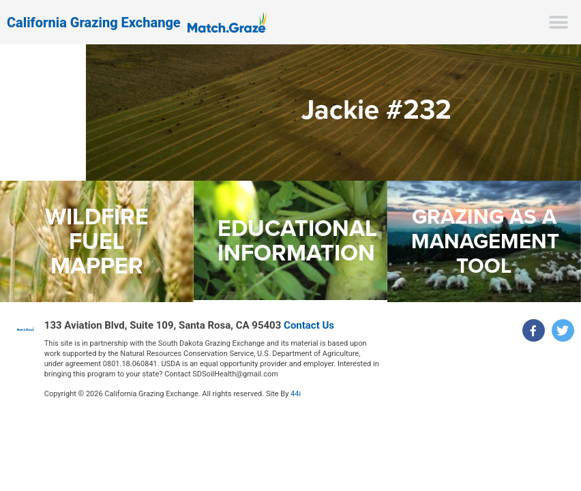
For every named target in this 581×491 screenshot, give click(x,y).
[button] (558, 22)
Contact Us (309, 325)
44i (295, 393)
